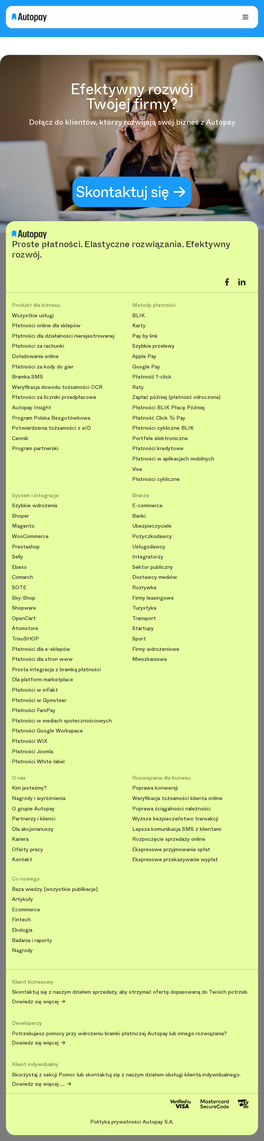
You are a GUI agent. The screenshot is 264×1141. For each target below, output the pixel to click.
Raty (138, 387)
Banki (139, 515)
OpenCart (24, 618)
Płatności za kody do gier (43, 366)
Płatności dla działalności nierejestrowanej (63, 336)
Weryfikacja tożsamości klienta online (177, 798)
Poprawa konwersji (155, 787)
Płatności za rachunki (38, 346)
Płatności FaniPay (33, 710)
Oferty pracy (27, 849)
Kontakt (22, 859)
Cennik (20, 438)
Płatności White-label (38, 761)
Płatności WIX (29, 741)
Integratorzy (147, 556)
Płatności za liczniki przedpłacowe (54, 397)
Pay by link (145, 336)
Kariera (20, 839)
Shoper (20, 515)
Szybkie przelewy (153, 346)
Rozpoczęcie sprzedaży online (168, 839)
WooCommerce (30, 536)
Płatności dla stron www (42, 659)
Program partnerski (35, 448)
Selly (17, 556)
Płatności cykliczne (156, 479)
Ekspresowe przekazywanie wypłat (175, 859)
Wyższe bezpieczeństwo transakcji (175, 818)
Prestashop (26, 546)
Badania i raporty (32, 940)
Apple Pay (144, 356)
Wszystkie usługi (33, 315)
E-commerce (147, 505)
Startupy (143, 628)
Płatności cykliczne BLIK (163, 428)
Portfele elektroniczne (160, 438)
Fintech (21, 919)
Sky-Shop (23, 597)
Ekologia (22, 930)
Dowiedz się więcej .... (38, 1084)
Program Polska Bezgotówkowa (51, 418)
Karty (139, 325)
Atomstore (25, 628)
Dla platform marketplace (42, 679)
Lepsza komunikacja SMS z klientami (176, 829)
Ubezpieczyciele (152, 525)
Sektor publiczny (152, 567)
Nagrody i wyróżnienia (38, 798)
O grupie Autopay (33, 808)
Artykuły (22, 899)
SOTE (19, 587)
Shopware (24, 608)
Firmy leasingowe (153, 597)
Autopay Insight (31, 407)
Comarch (22, 577)
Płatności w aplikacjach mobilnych (173, 458)
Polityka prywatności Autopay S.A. (132, 1121)
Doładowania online (35, 356)
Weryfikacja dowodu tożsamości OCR (57, 387)
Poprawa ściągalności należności (171, 808)
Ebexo (19, 567)
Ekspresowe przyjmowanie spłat (171, 849)
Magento (23, 525)
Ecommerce (26, 909)
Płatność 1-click (152, 376)
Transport (144, 618)
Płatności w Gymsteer (39, 700)
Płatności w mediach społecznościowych (62, 720)
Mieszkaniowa (149, 659)
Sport (139, 638)
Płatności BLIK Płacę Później (168, 407)
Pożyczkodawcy (152, 536)
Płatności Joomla (32, 751)
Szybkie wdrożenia (34, 505)
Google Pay (146, 366)
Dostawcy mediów (154, 577)
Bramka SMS (27, 376)
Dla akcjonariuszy (32, 829)
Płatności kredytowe (157, 448)
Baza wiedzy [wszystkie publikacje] (55, 889)
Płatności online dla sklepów (46, 325)
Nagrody (22, 950)
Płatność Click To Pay (158, 418)
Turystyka (144, 608)
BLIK (138, 315)
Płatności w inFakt (35, 690)
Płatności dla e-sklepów (41, 649)
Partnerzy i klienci (33, 818)
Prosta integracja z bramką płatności (56, 669)
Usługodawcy (148, 546)
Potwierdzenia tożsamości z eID (51, 428)
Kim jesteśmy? (29, 787)
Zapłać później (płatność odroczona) (176, 397)
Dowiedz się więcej (35, 1002)
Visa (137, 469)
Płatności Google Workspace (47, 730)
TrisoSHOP (25, 638)
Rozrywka (144, 587)
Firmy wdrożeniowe (155, 649)
